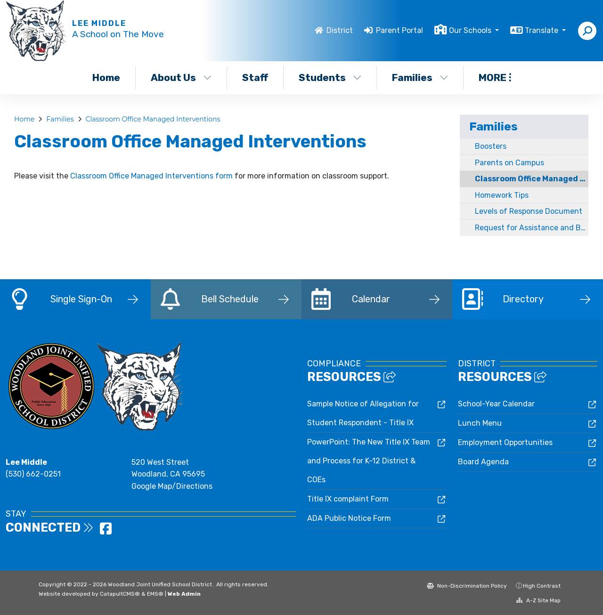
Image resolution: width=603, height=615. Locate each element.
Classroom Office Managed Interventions (152, 119)
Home (106, 77)
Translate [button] (542, 30)
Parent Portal (399, 30)
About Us (181, 77)
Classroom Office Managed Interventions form (151, 175)
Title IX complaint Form (348, 498)
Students (330, 77)
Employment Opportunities (505, 442)
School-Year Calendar (496, 403)
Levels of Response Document (528, 211)
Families (420, 77)
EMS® (155, 594)
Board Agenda (483, 461)
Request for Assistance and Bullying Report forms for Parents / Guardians (531, 227)
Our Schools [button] (471, 30)
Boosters (490, 146)
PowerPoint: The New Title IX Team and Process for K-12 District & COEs (368, 460)
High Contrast (542, 586)
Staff (255, 77)
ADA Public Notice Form (349, 518)
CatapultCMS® (120, 594)
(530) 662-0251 (33, 473)
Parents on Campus (509, 162)
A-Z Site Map (538, 600)
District (339, 30)
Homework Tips (502, 195)
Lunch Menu (480, 423)
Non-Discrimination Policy (467, 586)
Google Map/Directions (171, 486)
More (495, 77)
